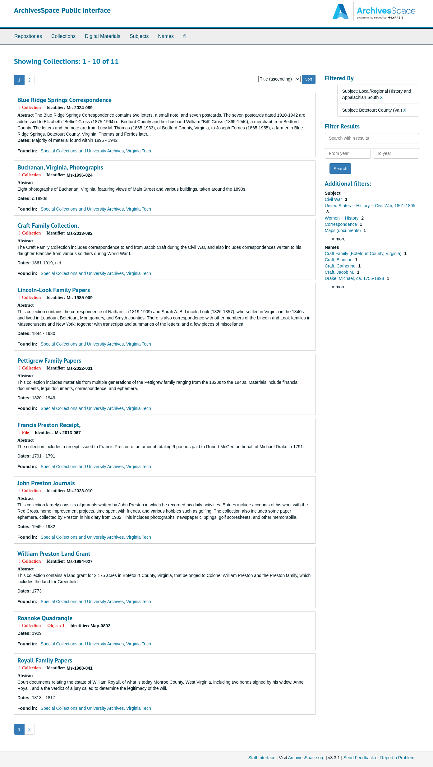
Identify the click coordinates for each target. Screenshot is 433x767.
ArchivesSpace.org (306, 757)
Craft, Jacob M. (340, 272)
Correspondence (341, 224)
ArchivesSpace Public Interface (62, 10)
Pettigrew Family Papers (49, 360)
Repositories (28, 36)
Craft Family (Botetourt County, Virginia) (364, 253)
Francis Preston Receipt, (49, 425)
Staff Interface (261, 757)
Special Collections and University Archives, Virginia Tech (96, 150)
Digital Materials (102, 36)
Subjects (139, 36)
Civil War (334, 199)
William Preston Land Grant (53, 554)
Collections (63, 36)
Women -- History (342, 218)
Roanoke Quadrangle (44, 618)
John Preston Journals (46, 483)
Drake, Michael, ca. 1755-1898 (355, 278)
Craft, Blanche (339, 259)
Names (166, 36)
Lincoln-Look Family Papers (53, 290)
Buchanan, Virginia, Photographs (60, 167)
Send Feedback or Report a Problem (378, 757)
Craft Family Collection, (48, 225)
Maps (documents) (343, 230)
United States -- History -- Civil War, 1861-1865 (370, 205)
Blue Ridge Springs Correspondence (64, 100)
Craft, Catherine (341, 265)
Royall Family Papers (44, 660)
